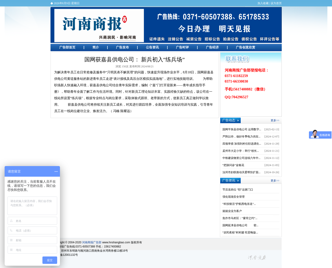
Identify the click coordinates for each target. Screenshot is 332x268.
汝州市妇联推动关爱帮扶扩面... (241, 172)
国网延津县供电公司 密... (240, 225)
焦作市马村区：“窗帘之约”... (240, 218)
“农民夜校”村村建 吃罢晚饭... (240, 232)
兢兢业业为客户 (232, 211)
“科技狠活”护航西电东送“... (239, 203)
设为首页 (276, 3)
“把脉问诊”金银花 (233, 165)
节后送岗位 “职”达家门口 (237, 189)
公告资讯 (152, 47)
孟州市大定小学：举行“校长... (240, 150)
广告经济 (212, 47)
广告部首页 (67, 47)
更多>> (275, 120)
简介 (95, 47)
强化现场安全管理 (233, 196)
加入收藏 (263, 3)
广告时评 (182, 47)
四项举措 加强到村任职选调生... (241, 143)
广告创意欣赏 (245, 47)
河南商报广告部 (166, 25)
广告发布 (122, 47)
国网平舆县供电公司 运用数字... (241, 129)
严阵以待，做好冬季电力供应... (241, 136)
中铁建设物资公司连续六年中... (241, 158)
